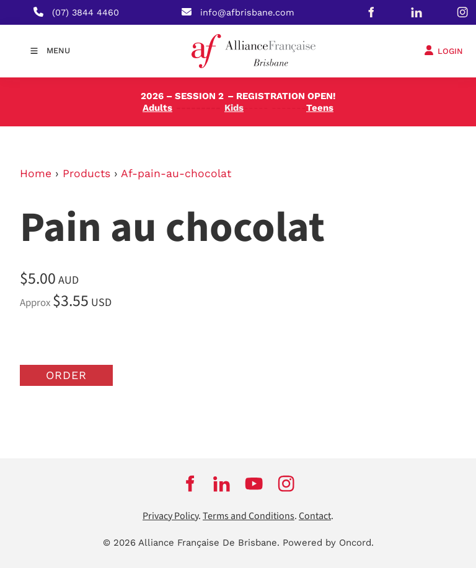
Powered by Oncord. (328, 542)
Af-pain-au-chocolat (176, 173)
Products (86, 173)
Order (66, 375)
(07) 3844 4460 (85, 12)
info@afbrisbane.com (247, 12)
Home (35, 173)
